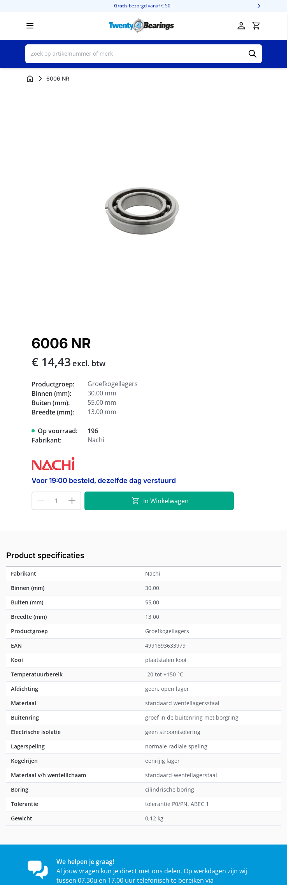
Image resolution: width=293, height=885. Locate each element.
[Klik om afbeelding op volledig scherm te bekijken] (143, 208)
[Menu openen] (30, 25)
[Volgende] (259, 6)
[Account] (241, 26)
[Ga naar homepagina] (30, 78)
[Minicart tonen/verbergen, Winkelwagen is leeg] (256, 26)
